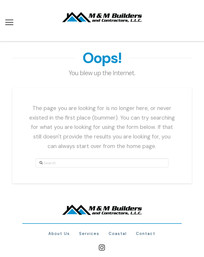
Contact (145, 233)
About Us (59, 233)
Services (89, 233)
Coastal (118, 233)
